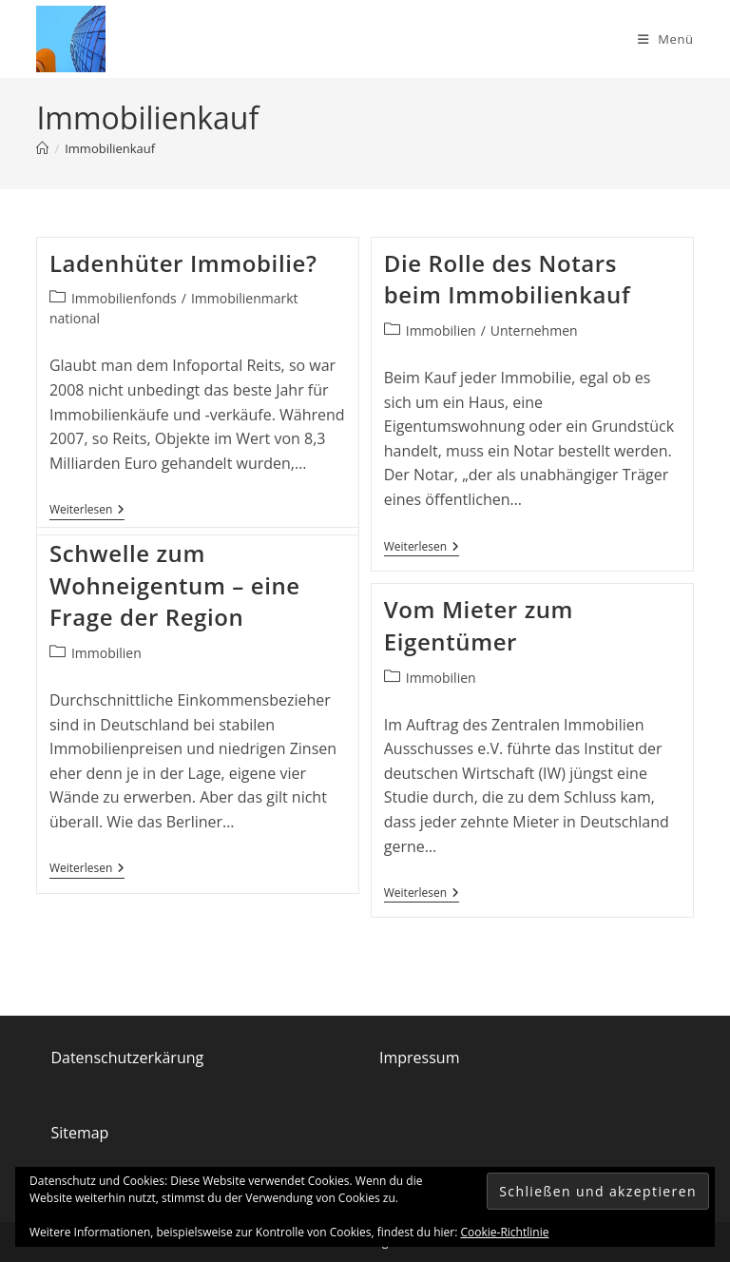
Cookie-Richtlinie (505, 1232)
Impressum (419, 1057)
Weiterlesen (87, 510)
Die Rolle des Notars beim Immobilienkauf (507, 279)
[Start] (42, 148)
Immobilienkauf (110, 148)
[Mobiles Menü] (666, 39)
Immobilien (441, 330)
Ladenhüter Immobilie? (183, 263)
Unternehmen (534, 330)
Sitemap (79, 1132)
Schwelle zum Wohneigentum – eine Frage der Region (174, 584)
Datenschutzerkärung (126, 1057)
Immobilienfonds (124, 298)
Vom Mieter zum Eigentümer (478, 625)
